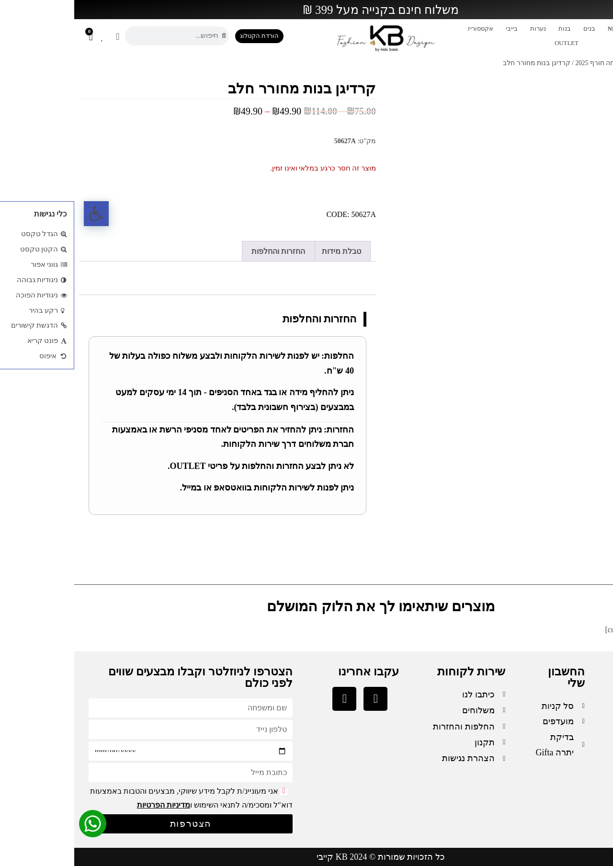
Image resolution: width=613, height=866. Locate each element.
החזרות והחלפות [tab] (204, 251)
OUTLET (492, 43)
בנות (490, 28)
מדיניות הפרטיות (89, 805)
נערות (464, 28)
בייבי (437, 28)
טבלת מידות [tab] (267, 251)
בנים (515, 28)
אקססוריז (406, 28)
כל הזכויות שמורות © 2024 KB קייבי (306, 857)
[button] (22, 213)
